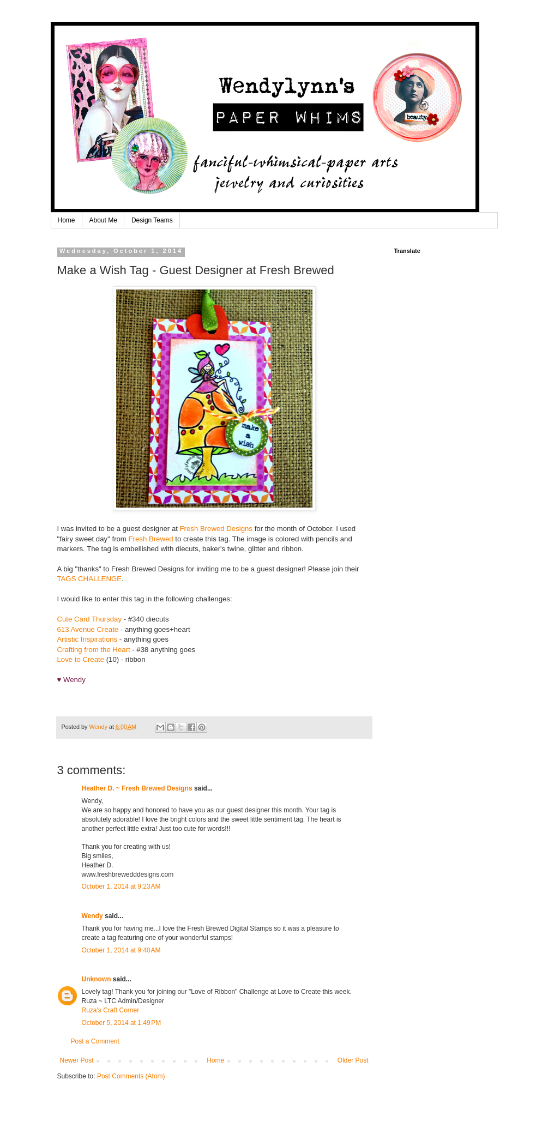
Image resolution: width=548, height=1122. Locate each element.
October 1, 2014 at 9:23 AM (121, 886)
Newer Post (77, 1060)
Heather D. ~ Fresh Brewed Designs (137, 788)
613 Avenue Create (88, 629)
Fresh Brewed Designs (216, 528)
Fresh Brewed (151, 539)
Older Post (353, 1060)
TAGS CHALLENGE (89, 579)
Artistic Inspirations (87, 639)
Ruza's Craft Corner (111, 1010)
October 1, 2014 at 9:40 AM (121, 950)
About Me (103, 220)
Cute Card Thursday (89, 619)
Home (66, 220)
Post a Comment (95, 1041)
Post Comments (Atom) (131, 1076)
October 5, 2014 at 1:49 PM (121, 1023)
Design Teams (152, 220)
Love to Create (81, 659)
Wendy (92, 916)
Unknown (96, 979)
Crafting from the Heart (93, 650)
